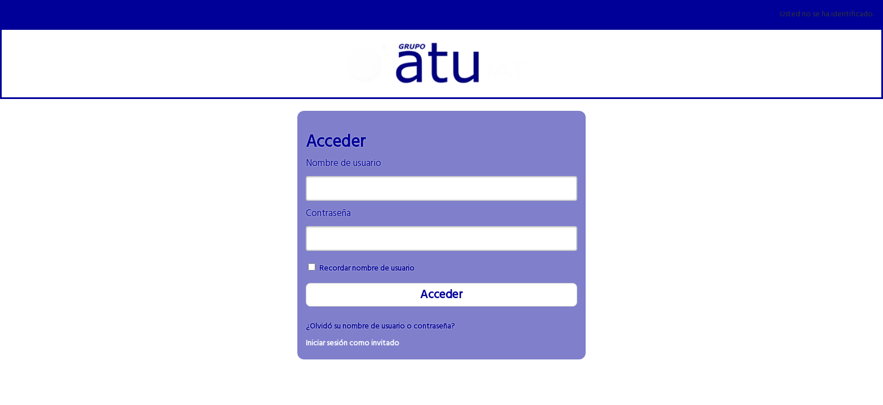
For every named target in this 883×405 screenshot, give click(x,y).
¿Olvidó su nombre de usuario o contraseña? (380, 326)
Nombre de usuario (343, 163)
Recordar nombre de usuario (366, 268)
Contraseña (328, 213)
